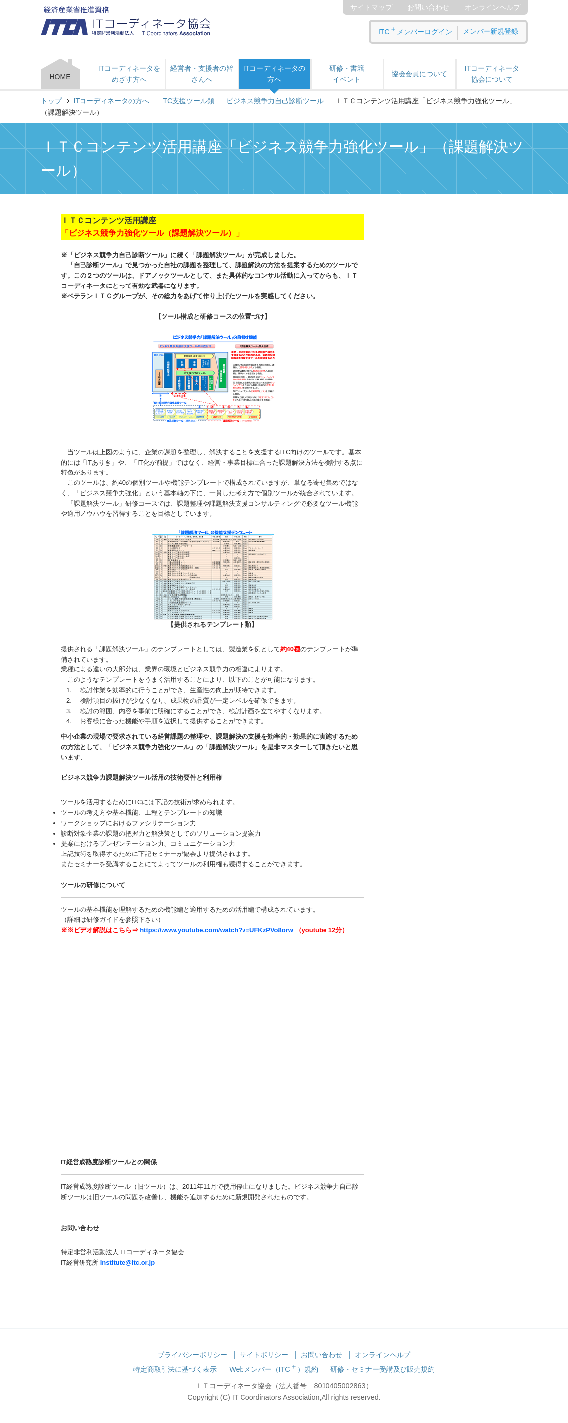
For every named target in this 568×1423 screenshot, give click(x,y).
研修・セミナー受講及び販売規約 (382, 1369)
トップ (51, 101)
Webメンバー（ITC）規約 (273, 1369)
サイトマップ (371, 7)
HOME (60, 77)
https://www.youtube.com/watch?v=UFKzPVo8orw (216, 930)
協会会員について (419, 74)
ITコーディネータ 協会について (492, 73)
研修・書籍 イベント (346, 73)
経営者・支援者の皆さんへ (201, 73)
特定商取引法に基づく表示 (175, 1369)
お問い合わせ (428, 7)
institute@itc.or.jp (127, 1262)
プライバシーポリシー (192, 1355)
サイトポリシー (264, 1355)
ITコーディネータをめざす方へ (129, 73)
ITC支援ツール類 (187, 101)
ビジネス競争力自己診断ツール (275, 101)
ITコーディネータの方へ (274, 73)
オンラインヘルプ (492, 7)
